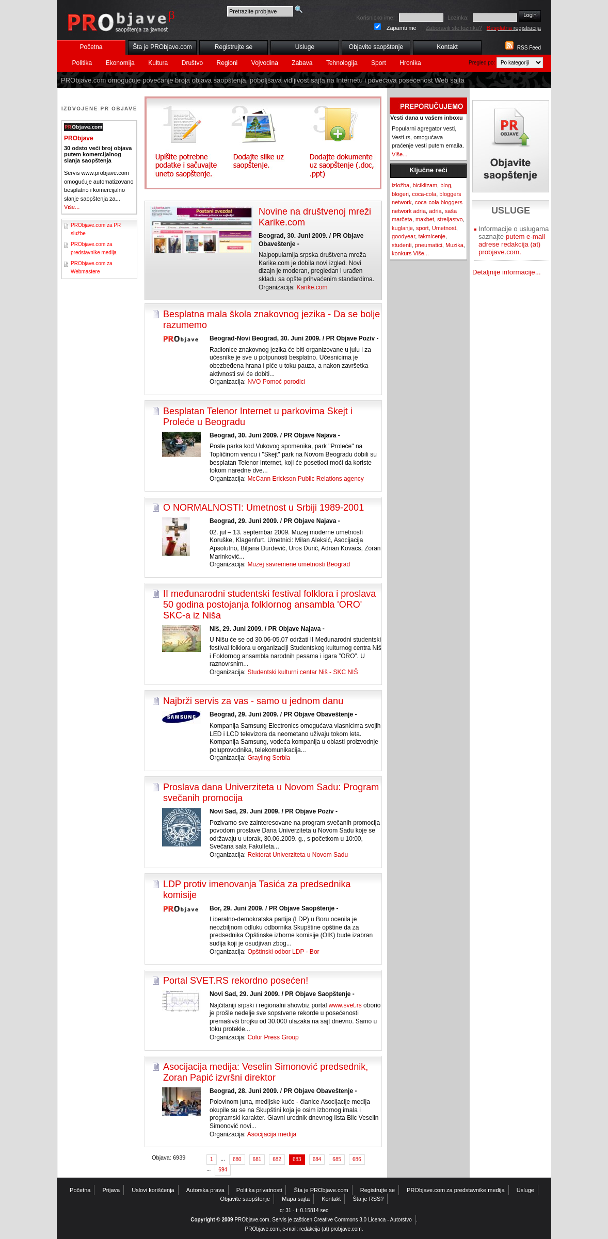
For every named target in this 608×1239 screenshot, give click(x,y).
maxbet (424, 219)
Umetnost (444, 228)
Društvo (192, 63)
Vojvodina (264, 63)
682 (277, 1159)
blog (445, 185)
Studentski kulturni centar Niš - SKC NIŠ (302, 672)
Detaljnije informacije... (506, 272)
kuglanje (402, 228)
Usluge (304, 47)
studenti (402, 245)
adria (435, 211)
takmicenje (431, 236)
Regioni (227, 63)
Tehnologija (342, 63)
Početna (90, 47)
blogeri (400, 194)
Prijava (111, 1190)
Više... (71, 207)
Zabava (302, 63)
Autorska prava (205, 1190)
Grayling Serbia (268, 757)
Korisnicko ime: (375, 17)
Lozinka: (458, 17)
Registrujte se (233, 47)
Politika (82, 63)
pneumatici (428, 245)
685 (336, 1159)
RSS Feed (529, 48)
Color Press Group (272, 1037)
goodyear (403, 236)
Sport (378, 63)
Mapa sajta (296, 1199)
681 (257, 1159)
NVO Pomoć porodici (276, 381)
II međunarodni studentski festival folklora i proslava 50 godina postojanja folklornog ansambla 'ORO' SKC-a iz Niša (269, 605)
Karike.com (311, 287)
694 (222, 1169)
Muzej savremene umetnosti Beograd (298, 564)
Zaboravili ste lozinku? (454, 28)
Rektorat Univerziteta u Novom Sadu (297, 854)
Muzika (454, 245)
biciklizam (424, 185)
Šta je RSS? (368, 1199)
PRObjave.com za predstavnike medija (456, 1190)
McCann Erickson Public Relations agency (305, 478)
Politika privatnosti (259, 1190)
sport (422, 228)
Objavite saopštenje (376, 47)
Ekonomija (120, 63)
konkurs (402, 253)
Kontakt (447, 47)
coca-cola (424, 194)
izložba (400, 185)
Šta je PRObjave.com (162, 47)
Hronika (410, 63)
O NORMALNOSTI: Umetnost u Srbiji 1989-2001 (263, 507)
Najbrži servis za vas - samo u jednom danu (253, 701)
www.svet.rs (345, 1005)
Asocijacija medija (271, 1134)
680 (237, 1159)
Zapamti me (402, 28)
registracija (514, 28)
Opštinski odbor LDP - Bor (283, 951)
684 (317, 1159)
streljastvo (450, 219)
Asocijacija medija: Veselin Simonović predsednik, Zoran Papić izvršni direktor (265, 1072)
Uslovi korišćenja (153, 1190)
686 (357, 1159)
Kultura (158, 63)
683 (297, 1159)
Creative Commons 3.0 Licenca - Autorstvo (363, 1219)
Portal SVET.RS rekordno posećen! (235, 980)
